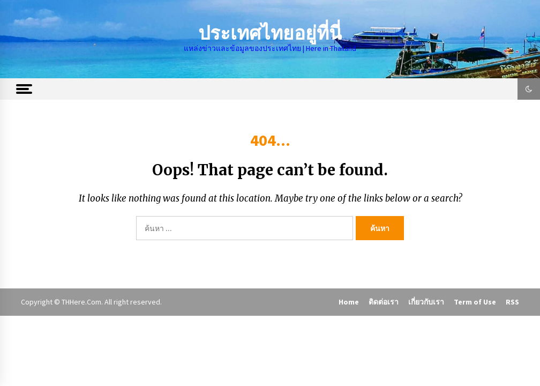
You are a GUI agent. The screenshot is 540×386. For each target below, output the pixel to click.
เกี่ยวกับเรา (426, 302)
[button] (529, 89)
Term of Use (475, 302)
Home (349, 302)
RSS (512, 302)
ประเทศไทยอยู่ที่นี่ (270, 33)
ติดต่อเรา (384, 302)
